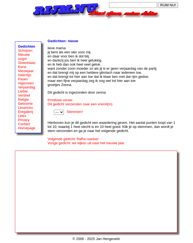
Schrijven (25, 50)
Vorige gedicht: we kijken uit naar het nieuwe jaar (86, 143)
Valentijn (24, 75)
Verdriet (24, 95)
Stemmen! (75, 112)
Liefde (22, 91)
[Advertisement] (96, 28)
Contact (24, 124)
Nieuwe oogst (24, 57)
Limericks (25, 108)
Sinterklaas (26, 63)
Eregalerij (25, 112)
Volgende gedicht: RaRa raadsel (73, 139)
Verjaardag (26, 87)
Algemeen (26, 83)
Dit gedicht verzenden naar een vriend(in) (80, 104)
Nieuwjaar (26, 71)
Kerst (22, 67)
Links (22, 116)
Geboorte (25, 103)
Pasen (23, 79)
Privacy (24, 120)
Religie (23, 99)
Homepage (26, 128)
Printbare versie (60, 100)
